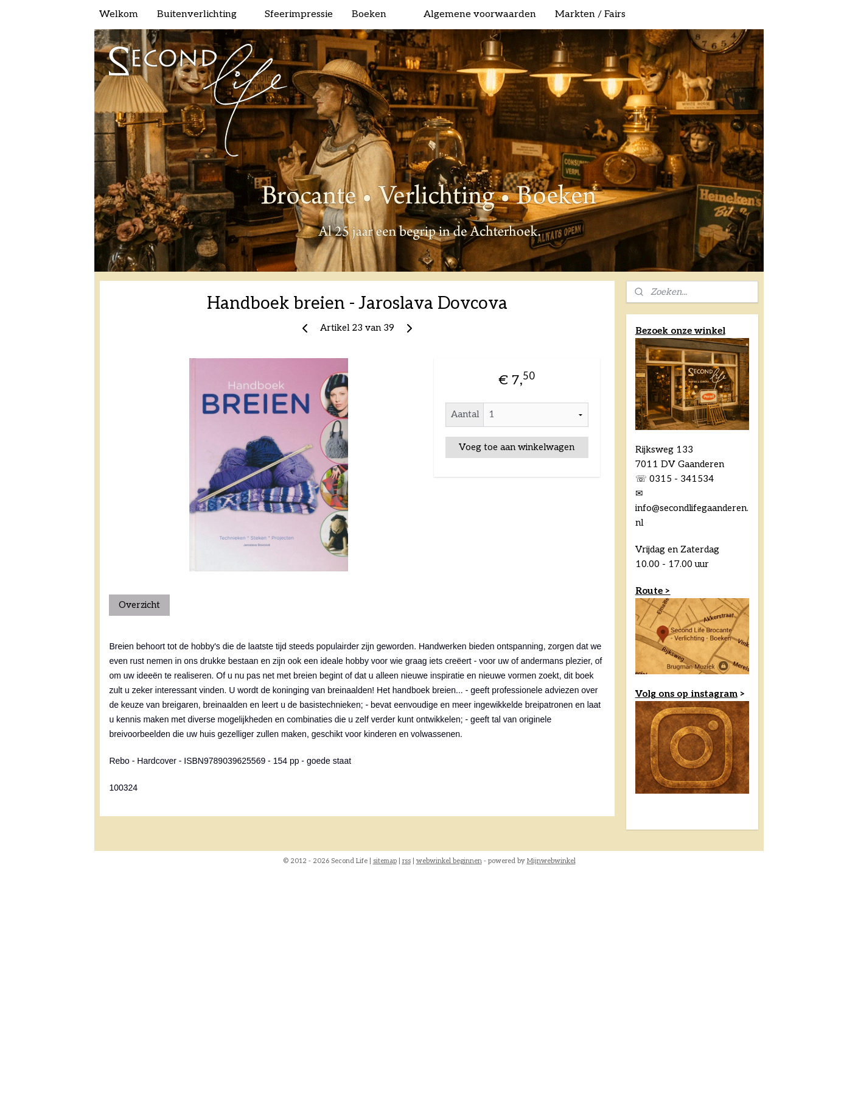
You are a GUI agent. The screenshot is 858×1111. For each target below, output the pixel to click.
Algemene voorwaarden (480, 14)
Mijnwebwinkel (551, 861)
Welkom (118, 14)
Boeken (369, 14)
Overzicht (139, 604)
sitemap (385, 861)
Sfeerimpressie (299, 14)
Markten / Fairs (590, 14)
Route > (653, 590)
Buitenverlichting (197, 14)
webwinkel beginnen (449, 861)
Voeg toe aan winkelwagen (516, 447)
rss (406, 861)
